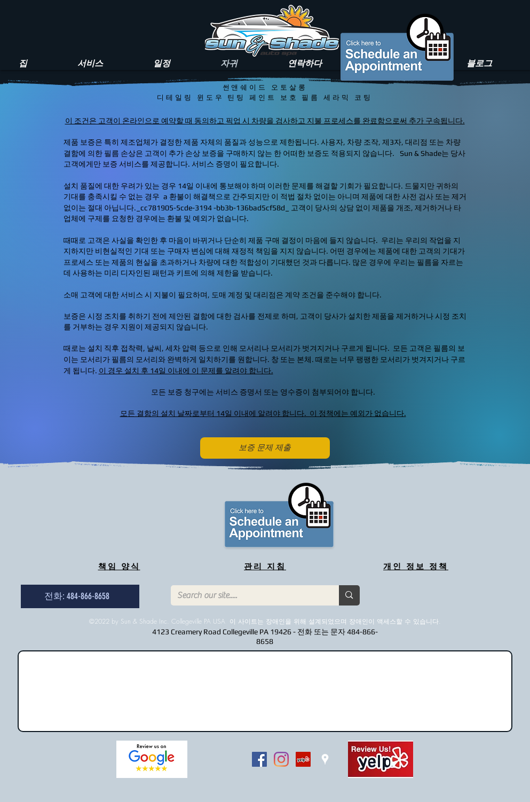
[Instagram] (281, 759)
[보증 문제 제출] (265, 448)
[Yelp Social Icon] (303, 759)
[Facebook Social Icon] (259, 759)
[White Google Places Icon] (325, 759)
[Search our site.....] (247, 595)
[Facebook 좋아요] (223, 759)
